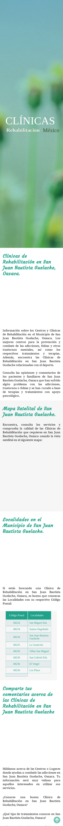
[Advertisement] (31, 302)
